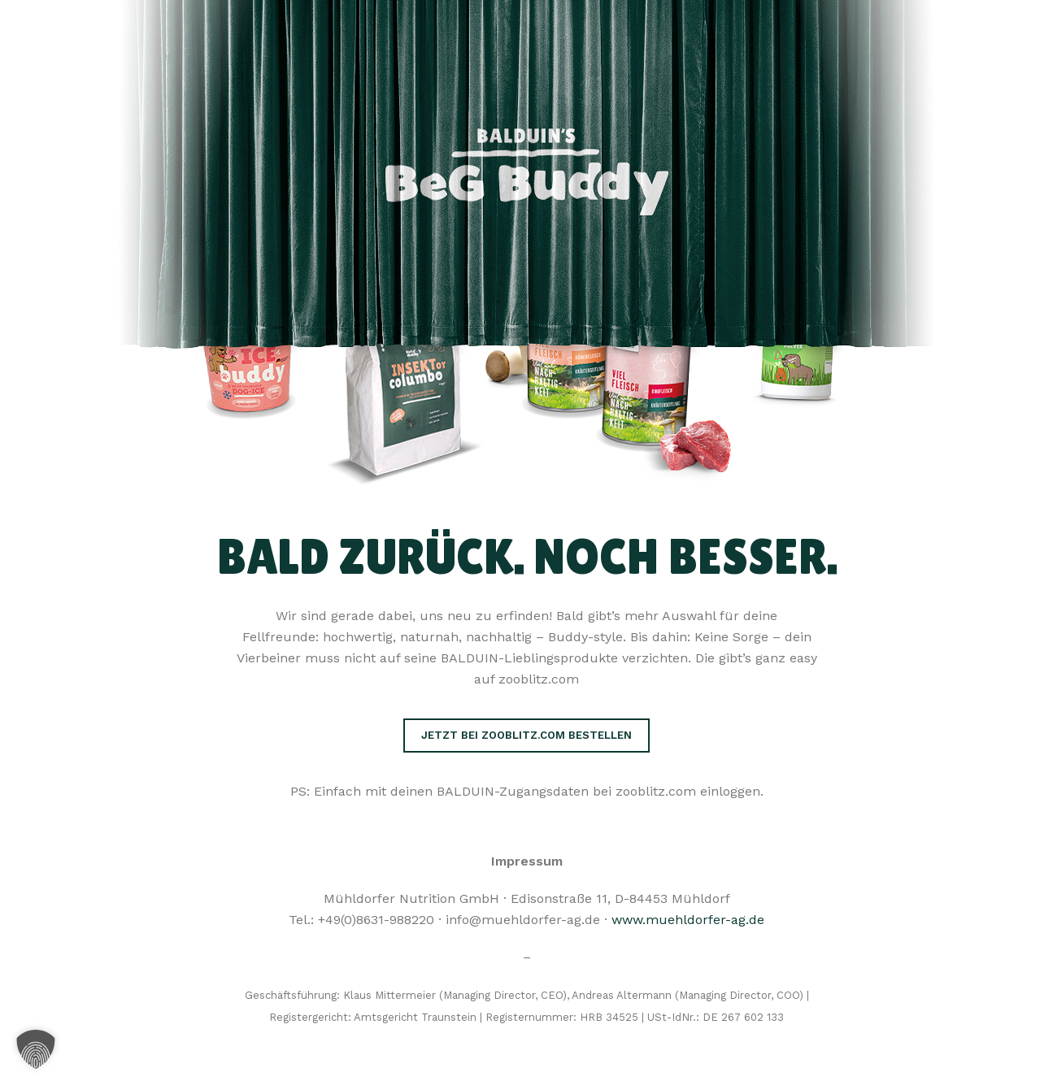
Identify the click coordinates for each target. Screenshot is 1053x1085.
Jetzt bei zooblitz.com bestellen (526, 735)
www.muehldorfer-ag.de (687, 919)
